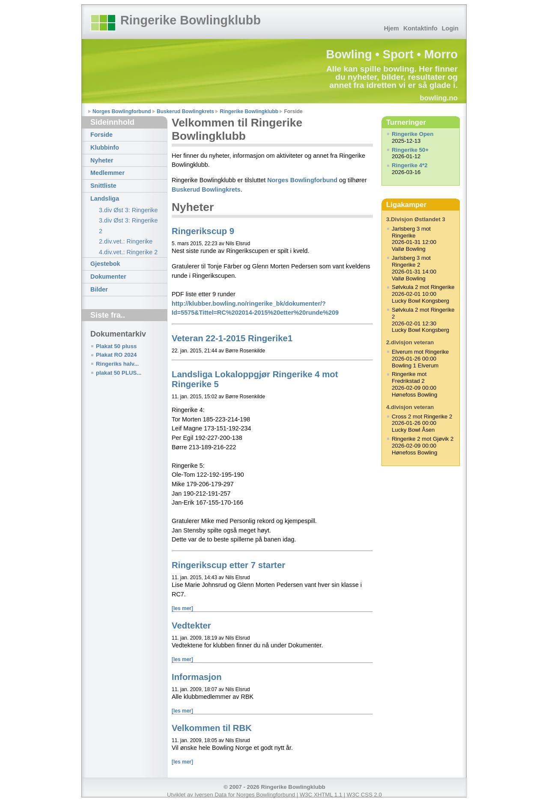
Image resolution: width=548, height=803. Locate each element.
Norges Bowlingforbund (121, 111)
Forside (101, 134)
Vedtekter (191, 625)
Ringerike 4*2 (410, 165)
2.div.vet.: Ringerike (125, 241)
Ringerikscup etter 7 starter (228, 565)
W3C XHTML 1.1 (321, 794)
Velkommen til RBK (212, 728)
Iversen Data (211, 794)
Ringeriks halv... (117, 364)
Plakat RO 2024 (116, 355)
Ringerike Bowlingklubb (190, 20)
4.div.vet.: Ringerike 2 (128, 252)
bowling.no (439, 98)
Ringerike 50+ (410, 150)
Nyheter (101, 160)
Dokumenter (108, 276)
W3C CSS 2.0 (364, 794)
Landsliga (104, 198)
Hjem (391, 28)
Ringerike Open (412, 134)
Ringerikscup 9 (203, 231)
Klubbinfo (104, 147)
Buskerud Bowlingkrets (185, 111)
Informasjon (197, 677)
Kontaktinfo (420, 28)
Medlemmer (107, 172)
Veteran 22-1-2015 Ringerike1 (232, 338)
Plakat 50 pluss (116, 346)
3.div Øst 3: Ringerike (128, 210)
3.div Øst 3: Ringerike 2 (128, 225)
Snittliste (103, 185)
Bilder (99, 289)
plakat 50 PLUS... (118, 373)
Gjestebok (105, 263)
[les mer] (182, 608)
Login (450, 28)
